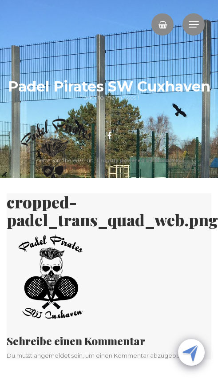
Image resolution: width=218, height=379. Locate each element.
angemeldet (52, 355)
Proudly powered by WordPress (141, 160)
